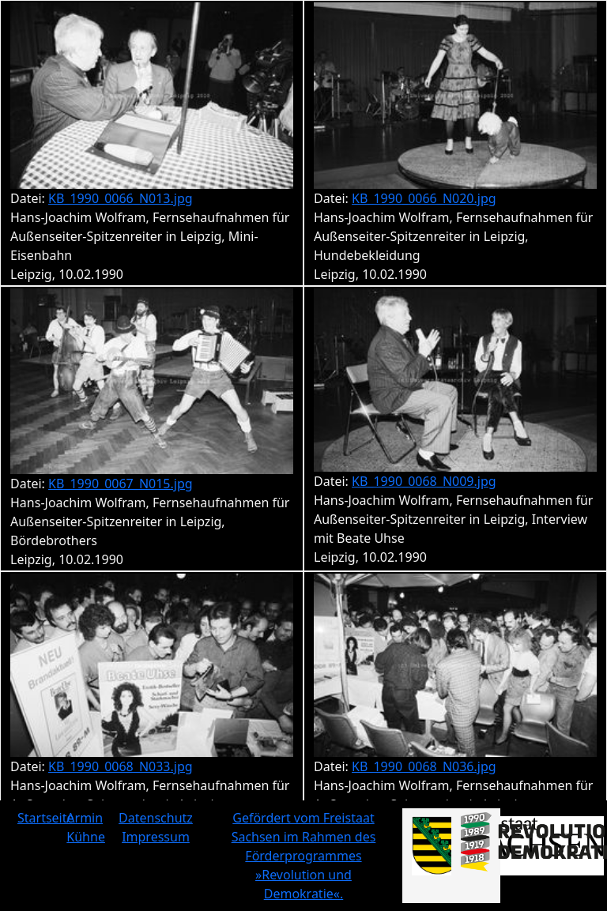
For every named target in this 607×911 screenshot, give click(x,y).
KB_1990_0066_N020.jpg (424, 198)
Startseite (45, 817)
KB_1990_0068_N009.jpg (424, 481)
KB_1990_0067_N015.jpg (120, 483)
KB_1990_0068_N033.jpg (120, 766)
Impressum (156, 836)
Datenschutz (156, 817)
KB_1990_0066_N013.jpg (120, 198)
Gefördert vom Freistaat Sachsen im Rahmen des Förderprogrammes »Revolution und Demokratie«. (304, 855)
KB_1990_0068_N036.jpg (424, 766)
